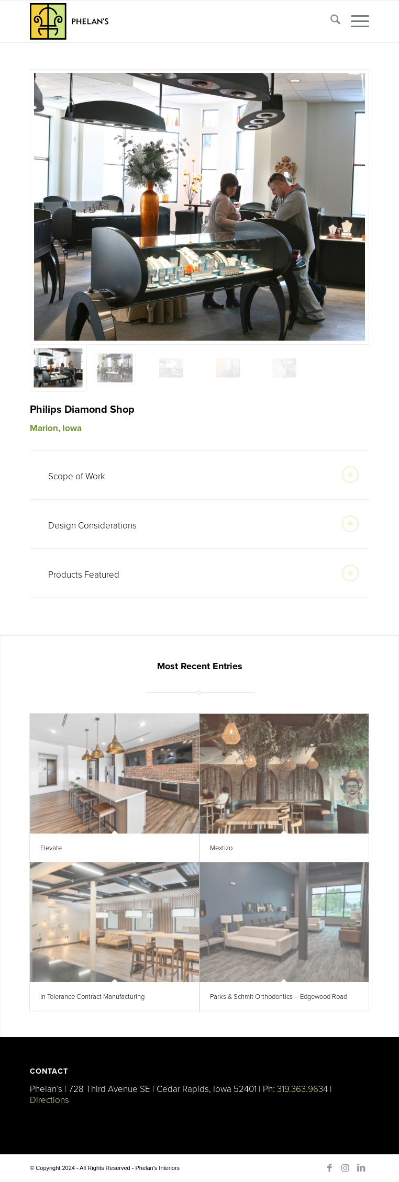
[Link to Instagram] (345, 1168)
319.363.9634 (302, 1089)
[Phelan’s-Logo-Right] (165, 21)
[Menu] (354, 21)
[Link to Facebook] (330, 1168)
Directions (49, 1100)
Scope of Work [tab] (203, 474)
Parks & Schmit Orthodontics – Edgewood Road (278, 996)
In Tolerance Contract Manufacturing (92, 996)
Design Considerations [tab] (203, 523)
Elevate (51, 847)
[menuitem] (330, 21)
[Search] (330, 21)
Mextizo (221, 847)
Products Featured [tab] (203, 573)
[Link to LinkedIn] (361, 1168)
